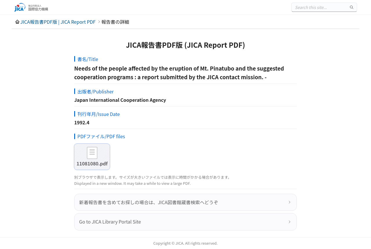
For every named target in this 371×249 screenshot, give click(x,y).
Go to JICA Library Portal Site (110, 221)
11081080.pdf (92, 163)
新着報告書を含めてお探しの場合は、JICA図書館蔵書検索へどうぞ (148, 202)
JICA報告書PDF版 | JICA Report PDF (58, 21)
